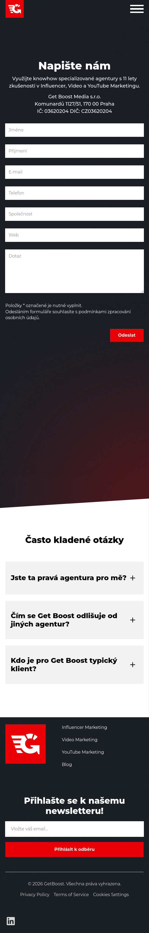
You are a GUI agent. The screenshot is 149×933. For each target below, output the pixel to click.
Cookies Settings (111, 894)
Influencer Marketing (84, 727)
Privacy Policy (34, 894)
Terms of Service (71, 894)
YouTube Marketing (83, 752)
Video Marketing (79, 739)
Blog (67, 764)
